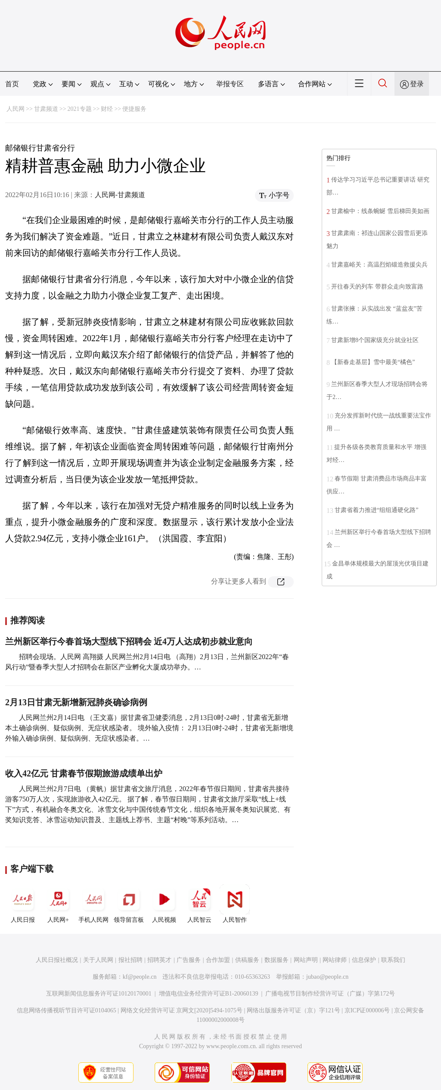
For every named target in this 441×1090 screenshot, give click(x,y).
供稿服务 (247, 960)
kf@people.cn (140, 977)
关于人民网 (98, 960)
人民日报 (23, 903)
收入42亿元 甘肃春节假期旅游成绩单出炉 (83, 773)
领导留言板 (129, 903)
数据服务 (276, 960)
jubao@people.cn (327, 977)
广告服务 (189, 960)
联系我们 (393, 960)
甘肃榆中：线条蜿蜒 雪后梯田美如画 (380, 211)
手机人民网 (93, 903)
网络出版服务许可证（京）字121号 (293, 1010)
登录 (417, 84)
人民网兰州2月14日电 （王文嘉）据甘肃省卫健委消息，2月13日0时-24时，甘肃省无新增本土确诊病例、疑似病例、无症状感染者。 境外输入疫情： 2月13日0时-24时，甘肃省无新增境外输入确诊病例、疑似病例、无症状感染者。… (149, 728)
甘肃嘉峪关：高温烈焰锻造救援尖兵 (379, 264)
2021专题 (80, 109)
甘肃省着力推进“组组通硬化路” (376, 510)
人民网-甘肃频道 (120, 194)
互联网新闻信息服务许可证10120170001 (99, 993)
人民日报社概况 (57, 960)
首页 (12, 84)
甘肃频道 (46, 109)
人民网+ (58, 903)
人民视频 (164, 903)
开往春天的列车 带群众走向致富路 (377, 286)
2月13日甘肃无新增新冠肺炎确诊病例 (76, 702)
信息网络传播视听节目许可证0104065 (66, 1010)
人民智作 (235, 903)
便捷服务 (134, 109)
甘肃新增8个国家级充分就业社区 (375, 340)
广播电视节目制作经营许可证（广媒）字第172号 (330, 993)
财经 (107, 109)
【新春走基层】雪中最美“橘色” (373, 362)
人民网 (15, 109)
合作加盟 (218, 960)
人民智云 (199, 903)
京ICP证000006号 (367, 1010)
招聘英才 (159, 960)
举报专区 (230, 84)
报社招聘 (130, 960)
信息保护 (364, 960)
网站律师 (335, 960)
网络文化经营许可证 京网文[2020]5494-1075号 (182, 1010)
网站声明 (306, 960)
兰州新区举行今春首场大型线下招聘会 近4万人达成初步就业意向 (129, 641)
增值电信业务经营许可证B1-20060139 (208, 993)
